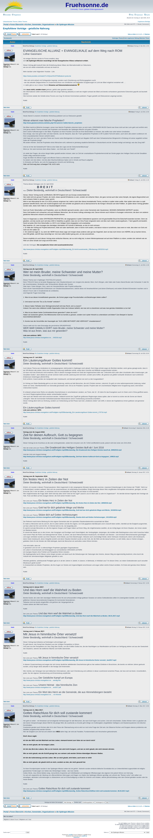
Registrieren (16, 15)
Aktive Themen (22, 21)
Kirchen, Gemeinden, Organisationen (40, 24)
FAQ (131, 15)
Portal (6, 24)
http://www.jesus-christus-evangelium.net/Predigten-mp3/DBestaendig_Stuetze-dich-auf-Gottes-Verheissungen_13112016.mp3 (69, 517)
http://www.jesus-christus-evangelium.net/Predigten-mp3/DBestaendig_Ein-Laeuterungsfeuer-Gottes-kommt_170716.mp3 (65, 412)
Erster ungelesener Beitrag (131, 38)
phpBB (70, 834)
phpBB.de (84, 836)
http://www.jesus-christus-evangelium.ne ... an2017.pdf (42, 687)
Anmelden (7, 15)
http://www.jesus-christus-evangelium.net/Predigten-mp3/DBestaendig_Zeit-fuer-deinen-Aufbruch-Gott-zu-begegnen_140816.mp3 (71, 456)
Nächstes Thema (144, 38)
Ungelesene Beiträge (144, 21)
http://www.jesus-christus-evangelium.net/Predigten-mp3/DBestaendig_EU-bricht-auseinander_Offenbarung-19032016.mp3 (65, 249)
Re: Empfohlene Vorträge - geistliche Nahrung (47, 112)
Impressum (138, 15)
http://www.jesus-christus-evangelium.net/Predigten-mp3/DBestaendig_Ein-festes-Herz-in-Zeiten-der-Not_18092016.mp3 (67, 503)
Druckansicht (8, 38)
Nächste (147, 34)
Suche (147, 15)
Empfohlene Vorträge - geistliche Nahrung (26, 28)
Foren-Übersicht (16, 24)
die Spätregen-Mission (65, 24)
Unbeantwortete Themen (10, 21)
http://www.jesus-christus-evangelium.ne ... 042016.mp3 (42, 337)
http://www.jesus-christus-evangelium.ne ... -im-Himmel (42, 694)
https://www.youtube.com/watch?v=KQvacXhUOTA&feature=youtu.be (47, 76)
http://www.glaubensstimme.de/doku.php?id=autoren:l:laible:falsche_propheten (52, 123)
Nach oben (7, 107)
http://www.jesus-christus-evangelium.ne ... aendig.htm (42, 680)
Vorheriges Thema (117, 38)
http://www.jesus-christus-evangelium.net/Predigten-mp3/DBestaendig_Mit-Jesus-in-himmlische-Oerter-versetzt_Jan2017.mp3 (69, 660)
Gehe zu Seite (132, 34)
